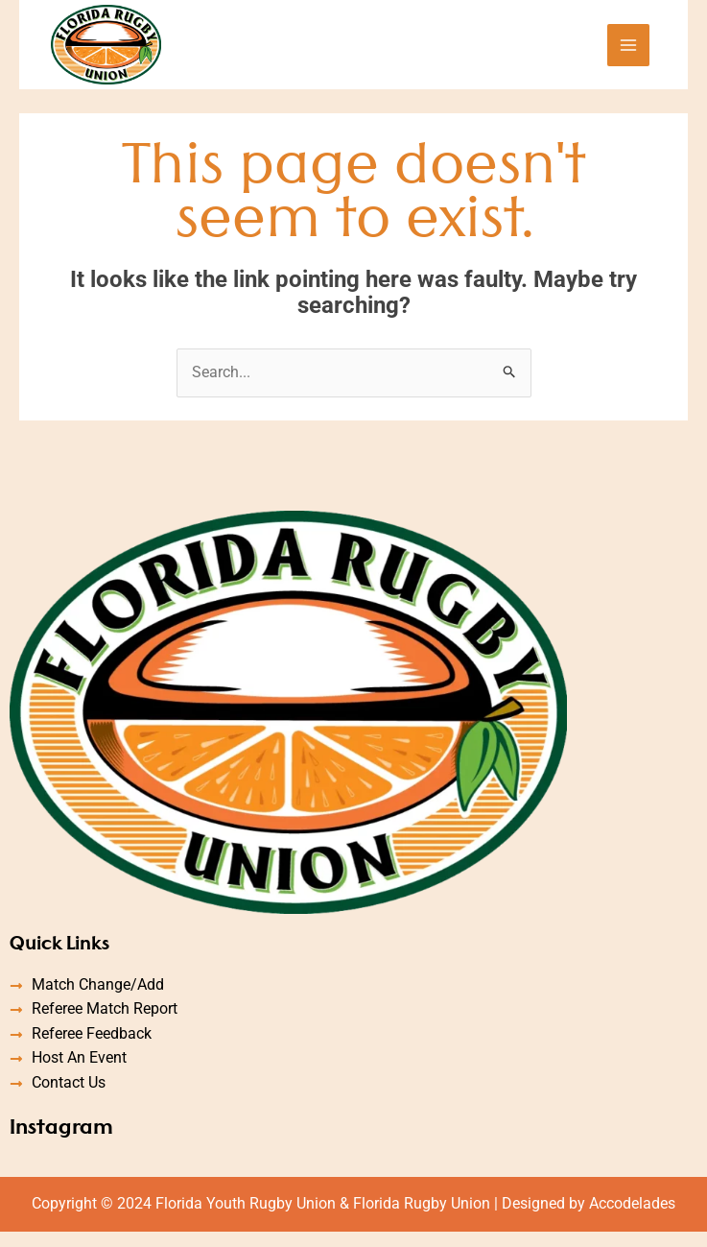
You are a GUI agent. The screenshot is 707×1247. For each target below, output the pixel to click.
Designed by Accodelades (588, 1218)
